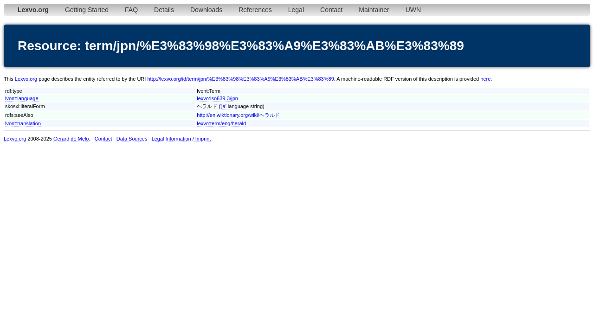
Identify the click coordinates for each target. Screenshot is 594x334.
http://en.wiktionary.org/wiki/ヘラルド (238, 115)
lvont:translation (23, 123)
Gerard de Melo (71, 138)
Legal (296, 9)
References (255, 9)
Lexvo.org (26, 79)
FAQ (131, 9)
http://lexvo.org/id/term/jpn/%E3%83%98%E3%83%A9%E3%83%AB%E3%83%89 (240, 79)
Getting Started (87, 9)
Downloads (206, 9)
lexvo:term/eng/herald (221, 123)
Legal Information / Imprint (181, 138)
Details (164, 9)
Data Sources (132, 138)
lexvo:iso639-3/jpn (217, 98)
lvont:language (22, 98)
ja (223, 106)
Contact (331, 9)
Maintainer (374, 9)
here (485, 79)
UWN (413, 9)
